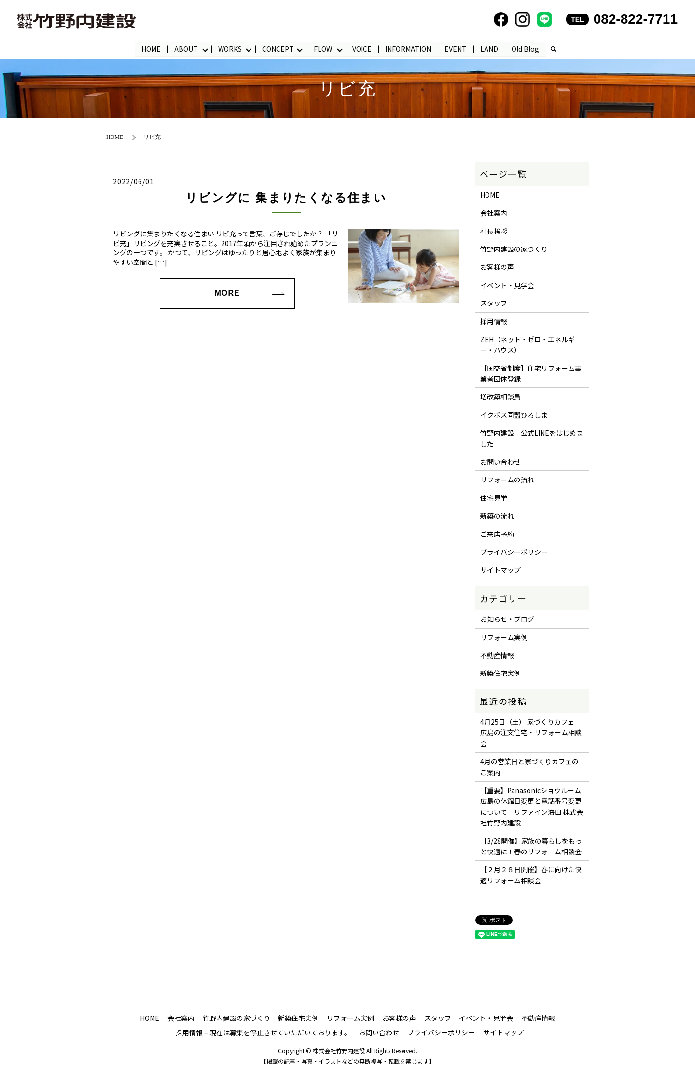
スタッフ (493, 303)
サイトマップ (500, 570)
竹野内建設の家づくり (514, 249)
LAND (490, 49)
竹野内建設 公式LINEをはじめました (531, 438)
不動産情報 (497, 655)
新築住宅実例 (500, 673)
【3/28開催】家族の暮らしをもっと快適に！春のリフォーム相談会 (531, 846)
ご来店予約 (497, 534)
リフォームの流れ (507, 480)
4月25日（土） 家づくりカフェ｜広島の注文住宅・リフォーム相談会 (531, 732)
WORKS (230, 49)
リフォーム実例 (504, 637)
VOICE (362, 49)
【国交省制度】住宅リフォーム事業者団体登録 (531, 373)
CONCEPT (278, 49)
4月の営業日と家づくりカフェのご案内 (529, 767)
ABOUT (186, 49)
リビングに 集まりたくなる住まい (286, 198)
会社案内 (493, 213)
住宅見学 (493, 498)
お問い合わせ (500, 462)
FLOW (323, 49)
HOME (151, 49)
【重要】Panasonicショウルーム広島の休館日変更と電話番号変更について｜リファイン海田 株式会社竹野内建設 (531, 806)
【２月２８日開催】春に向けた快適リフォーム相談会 (531, 875)
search (553, 49)
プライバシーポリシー (514, 552)
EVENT (456, 49)
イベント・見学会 (507, 285)
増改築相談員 (500, 397)
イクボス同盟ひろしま (514, 415)
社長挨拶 (493, 231)
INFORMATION (408, 49)
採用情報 (493, 321)
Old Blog (526, 49)
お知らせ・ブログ (507, 619)
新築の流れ (497, 516)
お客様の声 (497, 267)
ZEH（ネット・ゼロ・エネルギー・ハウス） (527, 344)
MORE (226, 293)
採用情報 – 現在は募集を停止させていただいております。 (263, 1032)
